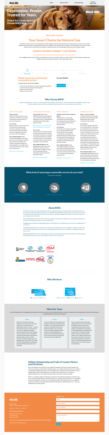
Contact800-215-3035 (93, 2)
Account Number (64, 78)
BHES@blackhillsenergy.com (16, 412)
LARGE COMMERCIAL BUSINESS (54, 194)
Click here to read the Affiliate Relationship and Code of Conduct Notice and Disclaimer (30, 421)
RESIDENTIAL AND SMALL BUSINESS (23, 194)
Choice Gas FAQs (78, 2)
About (51, 2)
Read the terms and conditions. (16, 151)
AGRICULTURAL (86, 194)
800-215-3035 (13, 405)
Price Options (64, 2)
